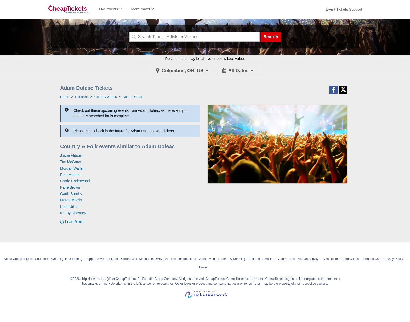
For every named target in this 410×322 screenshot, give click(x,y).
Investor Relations (183, 259)
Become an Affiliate (261, 259)
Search (270, 36)
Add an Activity (308, 259)
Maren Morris (71, 200)
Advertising (237, 259)
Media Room (218, 259)
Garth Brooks (71, 194)
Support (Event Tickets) (101, 259)
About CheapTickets (18, 259)
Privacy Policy (393, 259)
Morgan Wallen (72, 168)
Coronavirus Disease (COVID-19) (144, 259)
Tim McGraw (70, 162)
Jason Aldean (71, 155)
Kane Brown (70, 187)
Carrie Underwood (75, 181)
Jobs (202, 259)
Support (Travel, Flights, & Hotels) (58, 259)
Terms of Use (371, 259)
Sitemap (203, 267)
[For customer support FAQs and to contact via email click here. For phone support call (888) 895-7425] (344, 9)
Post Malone (70, 175)
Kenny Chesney (73, 213)
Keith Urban (69, 206)
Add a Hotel (286, 259)
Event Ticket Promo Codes (340, 259)
